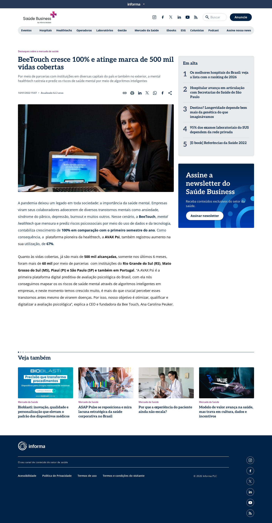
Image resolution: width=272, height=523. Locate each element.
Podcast (213, 30)
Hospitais (45, 30)
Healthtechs (64, 30)
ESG (183, 30)
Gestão (122, 30)
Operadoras (84, 30)
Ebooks (171, 30)
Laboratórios (104, 30)
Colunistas (197, 30)
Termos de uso (87, 475)
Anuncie (241, 17)
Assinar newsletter (205, 216)
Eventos (26, 30)
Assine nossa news (239, 30)
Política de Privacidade (57, 475)
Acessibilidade (27, 475)
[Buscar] (207, 17)
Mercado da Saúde (147, 30)
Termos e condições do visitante (123, 475)
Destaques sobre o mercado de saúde (38, 51)
